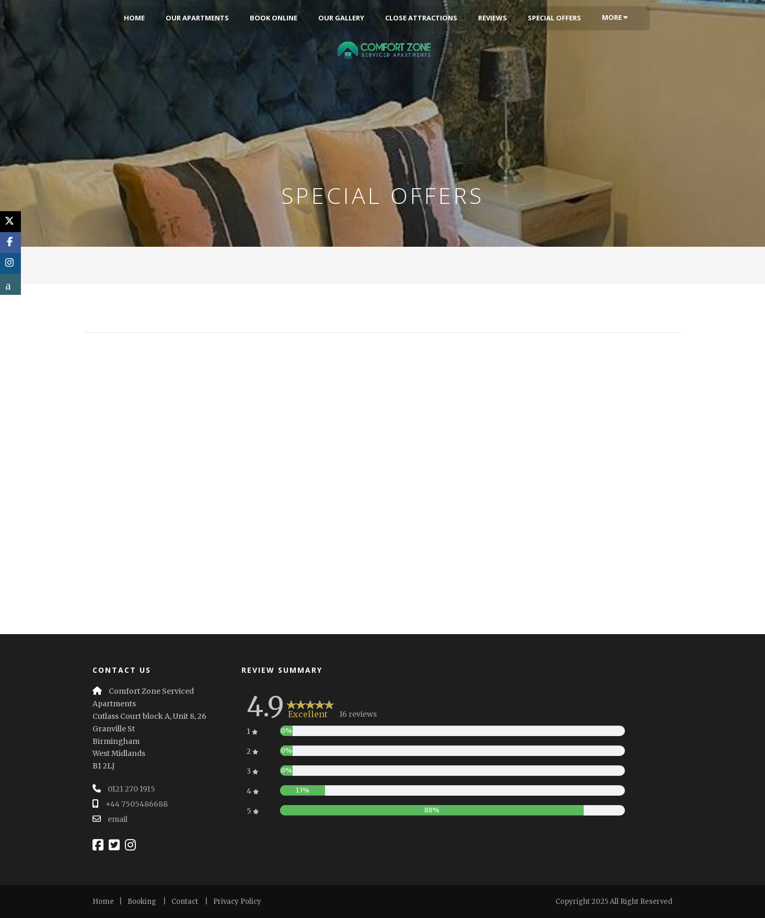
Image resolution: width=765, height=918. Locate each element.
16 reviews (358, 714)
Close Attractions (421, 17)
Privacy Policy (237, 901)
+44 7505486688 (137, 804)
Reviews (492, 17)
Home (134, 17)
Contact (184, 901)
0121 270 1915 (131, 789)
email (118, 819)
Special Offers (554, 17)
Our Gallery (341, 17)
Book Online (273, 17)
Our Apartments (197, 17)
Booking (142, 901)
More (615, 17)
